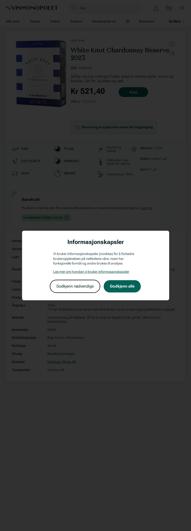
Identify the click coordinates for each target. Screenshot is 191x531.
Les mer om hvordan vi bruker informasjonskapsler (91, 272)
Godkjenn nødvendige (75, 286)
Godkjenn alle (122, 286)
